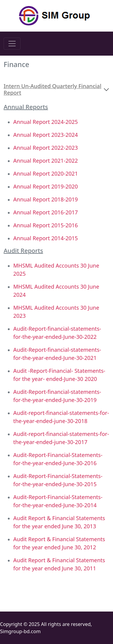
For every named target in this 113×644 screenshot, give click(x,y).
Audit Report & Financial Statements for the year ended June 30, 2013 (59, 522)
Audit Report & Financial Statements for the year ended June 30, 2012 (59, 543)
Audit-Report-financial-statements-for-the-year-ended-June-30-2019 (57, 395)
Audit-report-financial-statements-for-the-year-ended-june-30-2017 (61, 438)
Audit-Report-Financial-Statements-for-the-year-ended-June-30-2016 (57, 459)
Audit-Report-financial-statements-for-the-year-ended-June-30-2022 (57, 332)
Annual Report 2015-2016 (45, 225)
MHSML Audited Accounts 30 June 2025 (56, 269)
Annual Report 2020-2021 (45, 173)
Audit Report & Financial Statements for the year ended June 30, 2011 (59, 564)
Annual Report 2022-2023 (45, 147)
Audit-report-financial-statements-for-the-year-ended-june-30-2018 (61, 417)
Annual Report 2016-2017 (45, 212)
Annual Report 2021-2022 (45, 160)
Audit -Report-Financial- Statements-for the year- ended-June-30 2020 (59, 374)
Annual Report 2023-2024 (45, 134)
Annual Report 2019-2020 (45, 186)
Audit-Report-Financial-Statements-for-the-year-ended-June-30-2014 (57, 501)
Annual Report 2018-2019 (45, 199)
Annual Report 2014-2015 (45, 238)
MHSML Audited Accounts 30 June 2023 (56, 311)
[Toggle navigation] (12, 44)
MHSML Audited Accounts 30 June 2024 (56, 290)
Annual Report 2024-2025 (45, 121)
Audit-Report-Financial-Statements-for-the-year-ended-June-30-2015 (57, 480)
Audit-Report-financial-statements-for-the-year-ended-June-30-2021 (57, 353)
